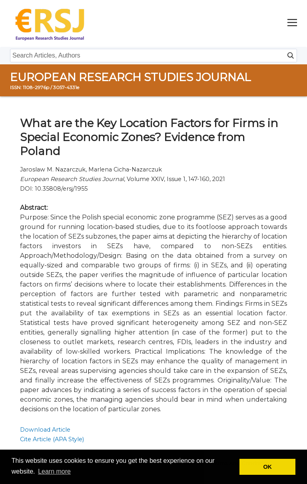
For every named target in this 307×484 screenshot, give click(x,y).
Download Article (45, 429)
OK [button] (267, 467)
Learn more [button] (54, 471)
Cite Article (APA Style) (52, 439)
